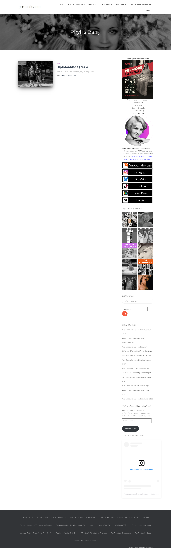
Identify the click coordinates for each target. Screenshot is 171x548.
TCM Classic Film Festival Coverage (94, 533)
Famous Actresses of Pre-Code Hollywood (36, 525)
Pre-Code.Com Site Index (141, 525)
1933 (58, 63)
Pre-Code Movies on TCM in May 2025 (137, 399)
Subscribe (130, 428)
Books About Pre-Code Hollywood (82, 517)
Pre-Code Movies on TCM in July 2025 (137, 386)
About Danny (28, 517)
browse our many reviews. (141, 159)
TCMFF (149, 10)
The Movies (106, 4)
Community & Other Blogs (127, 517)
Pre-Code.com (129, 494)
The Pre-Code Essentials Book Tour (136, 355)
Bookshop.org (138, 111)
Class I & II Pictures (106, 517)
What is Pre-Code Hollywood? (81, 4)
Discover (121, 4)
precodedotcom (143, 494)
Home (61, 4)
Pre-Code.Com (128, 148)
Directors (145, 517)
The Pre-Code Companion (140, 4)
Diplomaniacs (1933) (72, 67)
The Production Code (143, 533)
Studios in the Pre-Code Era (66, 533)
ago (71, 76)
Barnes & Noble (138, 108)
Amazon (138, 105)
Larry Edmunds (138, 113)
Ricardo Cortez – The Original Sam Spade (35, 533)
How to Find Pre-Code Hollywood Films (113, 525)
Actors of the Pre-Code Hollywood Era (51, 517)
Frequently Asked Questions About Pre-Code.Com (75, 525)
